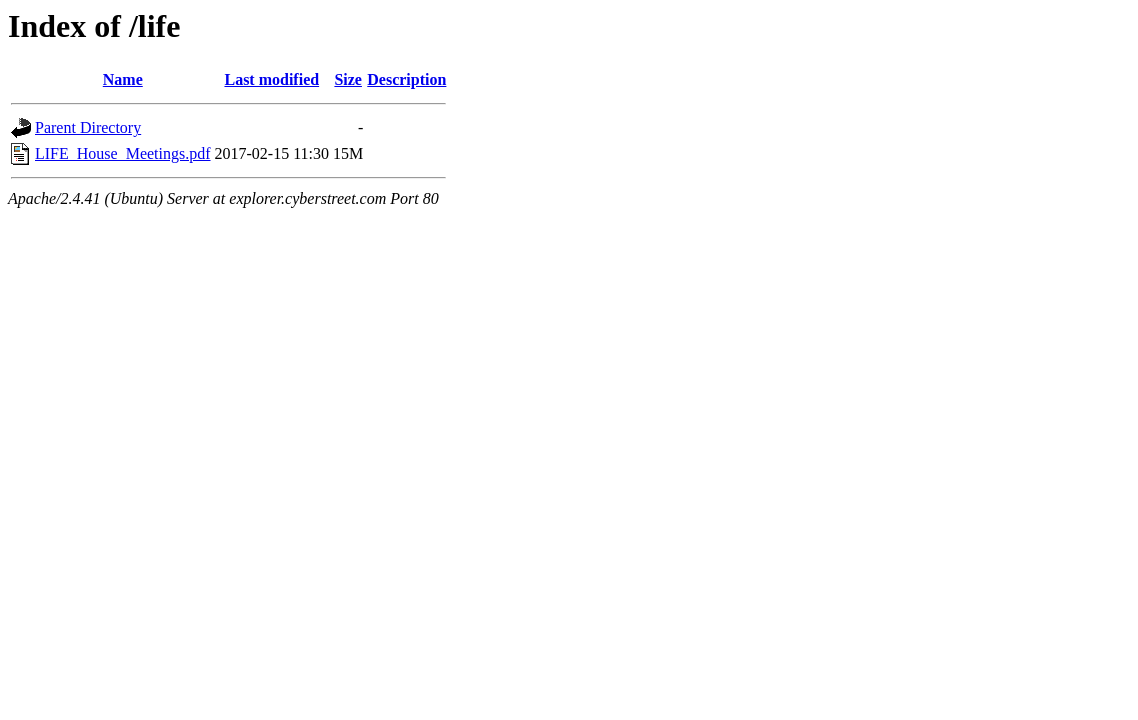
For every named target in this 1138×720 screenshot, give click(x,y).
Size (348, 79)
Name (123, 79)
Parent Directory (88, 127)
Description (406, 79)
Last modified (271, 79)
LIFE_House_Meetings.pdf (123, 153)
